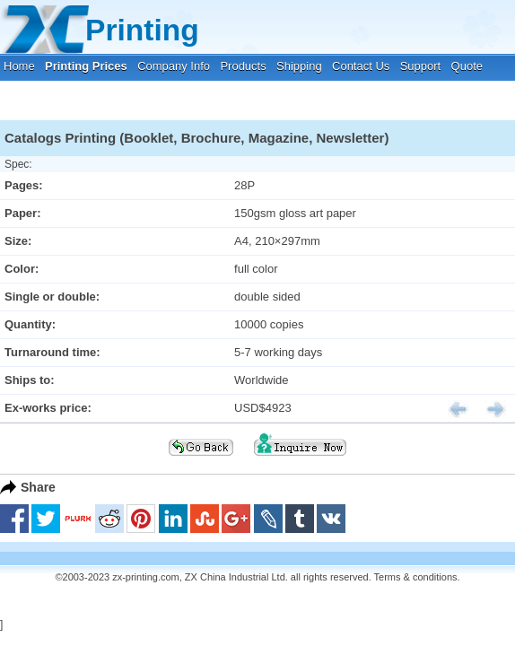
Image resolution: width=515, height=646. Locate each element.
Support (420, 66)
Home (19, 66)
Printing (142, 30)
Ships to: (29, 380)
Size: (17, 241)
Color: (21, 268)
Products (243, 66)
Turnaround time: (52, 352)
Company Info (173, 66)
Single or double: (52, 296)
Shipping (299, 66)
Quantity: (30, 324)
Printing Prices (86, 66)
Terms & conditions (416, 577)
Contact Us (360, 66)
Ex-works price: (48, 408)
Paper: (22, 213)
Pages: (23, 185)
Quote (467, 66)
